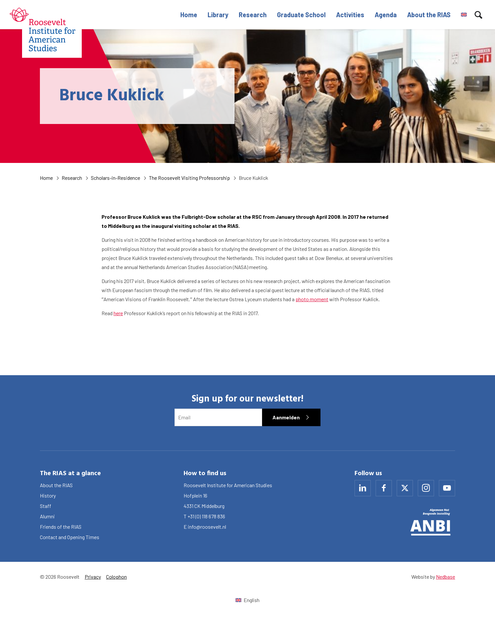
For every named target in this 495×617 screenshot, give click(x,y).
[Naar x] (405, 488)
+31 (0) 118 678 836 (206, 516)
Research (253, 15)
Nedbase (445, 577)
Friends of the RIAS (60, 527)
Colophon (116, 577)
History (48, 495)
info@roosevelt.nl (207, 527)
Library (218, 15)
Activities (350, 15)
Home (188, 15)
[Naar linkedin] (363, 488)
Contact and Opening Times (69, 537)
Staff (45, 506)
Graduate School (301, 15)
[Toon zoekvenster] (478, 14)
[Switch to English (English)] (247, 600)
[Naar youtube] (447, 488)
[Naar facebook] (384, 488)
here (118, 313)
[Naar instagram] (426, 488)
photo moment (312, 299)
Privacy (93, 577)
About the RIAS (429, 15)
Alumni (47, 516)
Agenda (386, 15)
